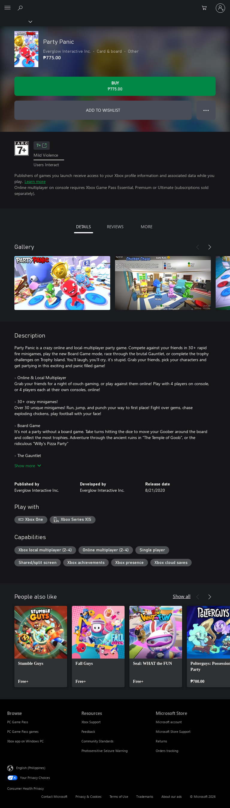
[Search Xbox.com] (21, 8)
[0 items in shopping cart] (206, 8)
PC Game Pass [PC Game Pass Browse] (17, 722)
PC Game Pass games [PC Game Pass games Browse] (23, 731)
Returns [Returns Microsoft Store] (161, 741)
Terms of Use (119, 796)
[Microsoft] (114, 4)
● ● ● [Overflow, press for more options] (206, 110)
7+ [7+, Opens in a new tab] (42, 145)
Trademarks (144, 796)
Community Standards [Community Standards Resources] (97, 741)
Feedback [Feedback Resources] (88, 731)
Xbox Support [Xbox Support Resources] (91, 722)
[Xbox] (15, 21)
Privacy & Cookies (88, 796)
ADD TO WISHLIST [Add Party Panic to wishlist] (103, 110)
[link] (40, 646)
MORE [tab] (146, 226)
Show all (181, 596)
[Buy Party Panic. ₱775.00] (115, 86)
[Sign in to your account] (220, 8)
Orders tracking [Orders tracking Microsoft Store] (167, 751)
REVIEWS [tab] (115, 226)
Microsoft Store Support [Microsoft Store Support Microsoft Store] (173, 731)
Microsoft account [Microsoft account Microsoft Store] (169, 722)
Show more (27, 465)
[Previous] (198, 247)
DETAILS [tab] (83, 226)
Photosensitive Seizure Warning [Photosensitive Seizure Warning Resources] (104, 751)
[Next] (210, 247)
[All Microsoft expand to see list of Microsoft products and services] (7, 8)
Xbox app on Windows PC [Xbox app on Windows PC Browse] (25, 741)
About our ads (171, 796)
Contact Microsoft (54, 796)
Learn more (35, 181)
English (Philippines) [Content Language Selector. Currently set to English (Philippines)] (30, 768)
